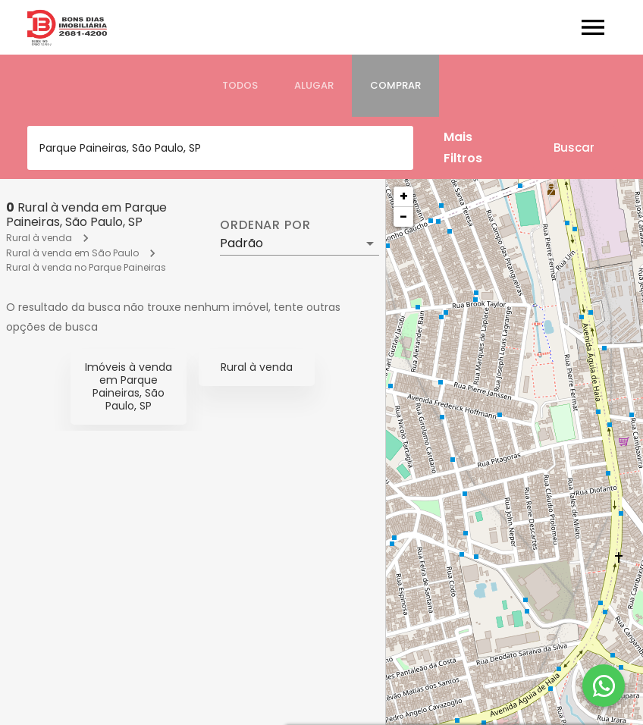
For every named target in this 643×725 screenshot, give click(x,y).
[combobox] (220, 148)
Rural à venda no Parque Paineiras (86, 267)
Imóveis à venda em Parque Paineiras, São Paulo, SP (128, 386)
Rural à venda (39, 237)
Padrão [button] (241, 243)
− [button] (403, 216)
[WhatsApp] (603, 685)
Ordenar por (265, 225)
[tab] (240, 86)
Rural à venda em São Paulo (72, 252)
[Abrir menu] (593, 27)
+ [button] (404, 196)
